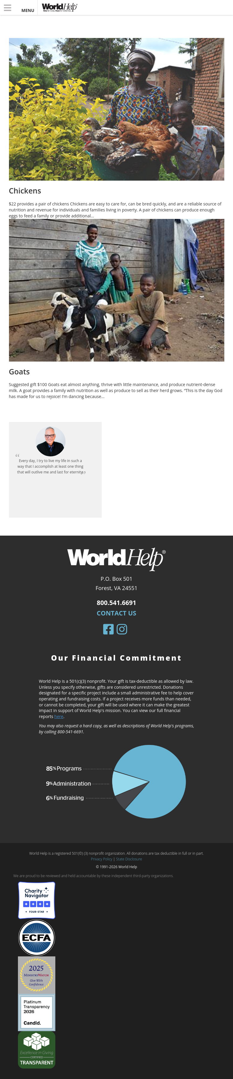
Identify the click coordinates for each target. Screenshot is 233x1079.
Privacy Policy (101, 859)
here (58, 716)
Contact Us (116, 613)
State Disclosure (129, 859)
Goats (19, 371)
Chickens (25, 190)
